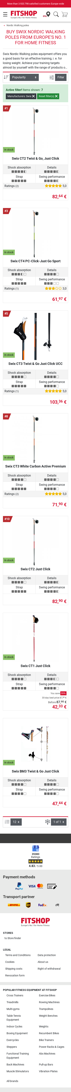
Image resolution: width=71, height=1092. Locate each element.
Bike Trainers (46, 1040)
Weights (43, 1026)
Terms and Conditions (18, 955)
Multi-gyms (13, 1009)
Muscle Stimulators (18, 1071)
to (12, 938)
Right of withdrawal (49, 968)
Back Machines (15, 1064)
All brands (12, 1081)
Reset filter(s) (48, 96)
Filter (61, 77)
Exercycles (13, 1040)
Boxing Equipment (17, 1033)
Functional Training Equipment (18, 1055)
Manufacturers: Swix (21, 96)
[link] (19, 886)
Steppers (12, 1047)
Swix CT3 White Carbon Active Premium (35, 466)
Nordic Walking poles (18, 25)
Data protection (47, 955)
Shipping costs (13, 968)
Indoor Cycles (14, 1026)
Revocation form (15, 975)
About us (43, 962)
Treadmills (12, 1002)
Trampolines (46, 1009)
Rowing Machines (49, 1002)
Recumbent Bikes (49, 1033)
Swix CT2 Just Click (35, 569)
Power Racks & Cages (51, 1047)
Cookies (9, 962)
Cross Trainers (15, 995)
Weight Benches (48, 1015)
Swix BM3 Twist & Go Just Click (35, 771)
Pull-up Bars (46, 1064)
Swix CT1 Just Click (35, 666)
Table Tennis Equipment (14, 1018)
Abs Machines (47, 1053)
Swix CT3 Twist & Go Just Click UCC (35, 364)
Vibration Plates (48, 1071)
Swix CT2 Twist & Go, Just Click (35, 158)
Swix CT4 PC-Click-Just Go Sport (35, 261)
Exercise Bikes (47, 995)
